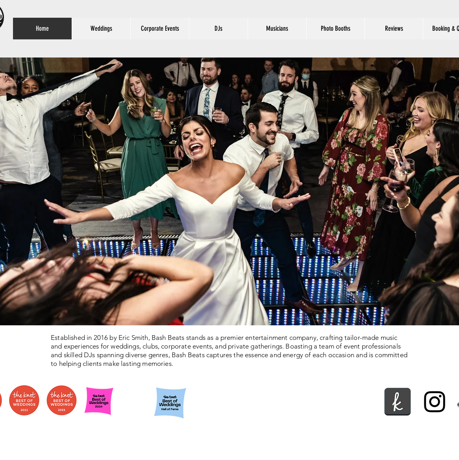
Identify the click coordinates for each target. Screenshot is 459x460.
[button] (218, 28)
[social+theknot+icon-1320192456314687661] (397, 402)
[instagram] (434, 402)
